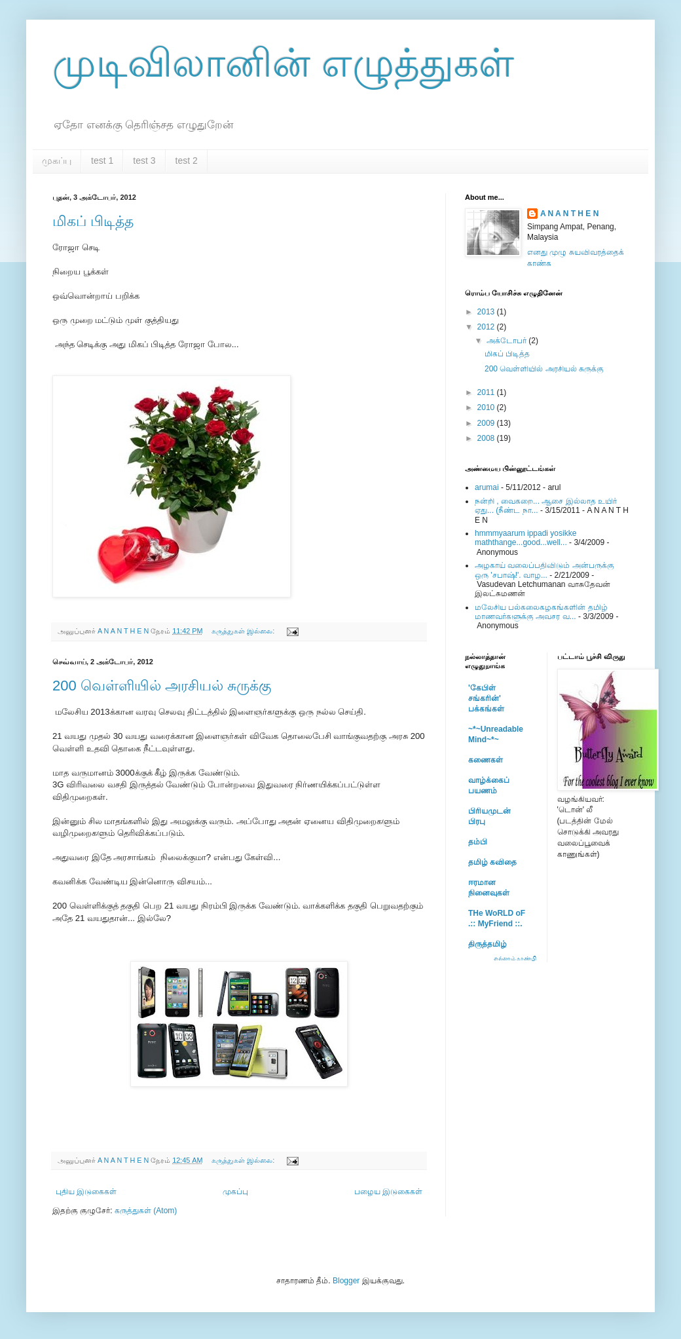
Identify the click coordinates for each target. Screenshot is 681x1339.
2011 (487, 392)
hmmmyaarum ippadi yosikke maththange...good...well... (525, 538)
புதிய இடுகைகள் (86, 1191)
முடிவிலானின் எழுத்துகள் (283, 63)
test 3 (144, 160)
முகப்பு (56, 160)
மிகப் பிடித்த (93, 221)
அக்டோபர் (507, 340)
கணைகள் (485, 759)
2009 (487, 423)
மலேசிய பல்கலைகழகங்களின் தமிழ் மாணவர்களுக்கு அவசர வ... (541, 612)
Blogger (346, 1280)
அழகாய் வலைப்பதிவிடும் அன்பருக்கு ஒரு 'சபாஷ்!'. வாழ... (544, 570)
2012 (487, 326)
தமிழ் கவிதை (492, 862)
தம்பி (477, 841)
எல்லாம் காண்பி (515, 958)
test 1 (102, 160)
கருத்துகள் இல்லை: (244, 631)
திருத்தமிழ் (487, 944)
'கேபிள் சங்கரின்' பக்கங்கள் (486, 698)
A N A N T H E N (569, 213)
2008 (487, 438)
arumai (487, 487)
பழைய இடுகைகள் (388, 1191)
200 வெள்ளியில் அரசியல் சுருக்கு (161, 685)
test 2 (186, 160)
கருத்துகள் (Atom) (146, 1210)
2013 (487, 311)
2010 (487, 407)
